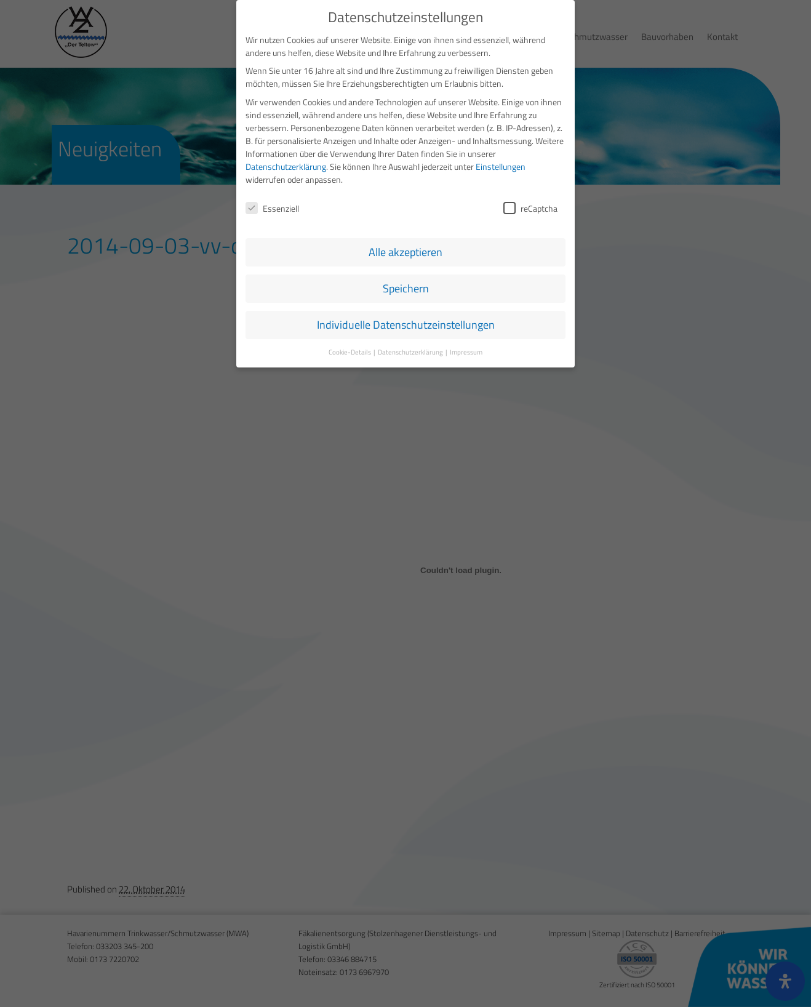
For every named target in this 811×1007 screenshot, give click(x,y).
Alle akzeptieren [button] (405, 252)
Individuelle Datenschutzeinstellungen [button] (406, 324)
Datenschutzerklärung (286, 166)
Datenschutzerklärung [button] (411, 352)
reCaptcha (530, 208)
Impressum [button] (466, 352)
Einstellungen (500, 166)
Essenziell (272, 208)
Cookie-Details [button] (350, 352)
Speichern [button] (406, 288)
